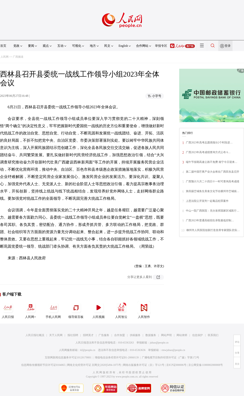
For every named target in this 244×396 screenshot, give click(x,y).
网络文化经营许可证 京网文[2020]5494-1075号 (94, 365)
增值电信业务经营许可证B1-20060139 (117, 357)
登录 (228, 45)
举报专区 (161, 45)
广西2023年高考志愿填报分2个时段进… (209, 142)
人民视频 (98, 309)
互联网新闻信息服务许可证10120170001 (68, 357)
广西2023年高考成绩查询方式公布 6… (208, 152)
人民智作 (144, 309)
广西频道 (18, 56)
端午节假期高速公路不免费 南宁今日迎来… (211, 162)
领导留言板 (75, 309)
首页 (3, 45)
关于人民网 (56, 335)
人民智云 (121, 309)
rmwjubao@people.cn (173, 350)
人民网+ (30, 309)
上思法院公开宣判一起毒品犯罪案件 (207, 201)
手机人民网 (53, 309)
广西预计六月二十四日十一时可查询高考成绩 (212, 181)
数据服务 (150, 335)
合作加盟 (119, 335)
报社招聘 (72, 335)
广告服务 (104, 335)
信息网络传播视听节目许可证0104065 (43, 365)
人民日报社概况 (35, 335)
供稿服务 (135, 335)
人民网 (5, 56)
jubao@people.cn (159, 342)
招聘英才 (88, 335)
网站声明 (166, 335)
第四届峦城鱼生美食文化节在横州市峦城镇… (212, 191)
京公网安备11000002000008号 (205, 365)
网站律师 (182, 335)
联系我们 (213, 335)
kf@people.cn (87, 350)
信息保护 (197, 335)
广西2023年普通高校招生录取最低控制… (210, 220)
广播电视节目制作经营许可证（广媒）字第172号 (170, 357)
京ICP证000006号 (176, 365)
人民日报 (7, 309)
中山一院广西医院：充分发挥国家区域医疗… (212, 210)
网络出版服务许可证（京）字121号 (143, 365)
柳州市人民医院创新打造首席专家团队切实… (213, 230)
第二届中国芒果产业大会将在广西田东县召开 (212, 171)
